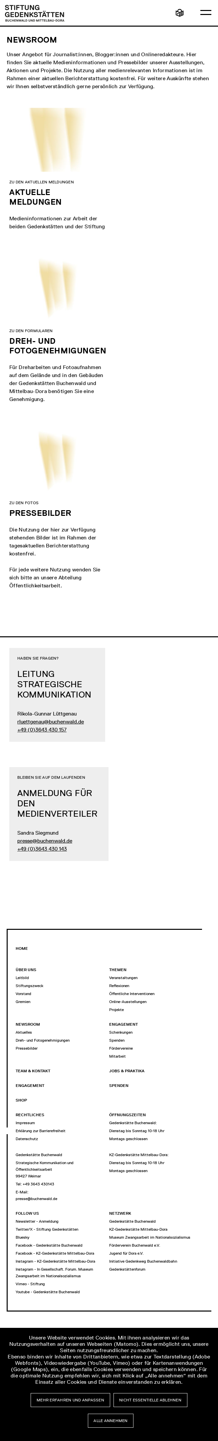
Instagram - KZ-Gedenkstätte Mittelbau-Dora (55, 1261)
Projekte (116, 1009)
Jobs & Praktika (126, 1071)
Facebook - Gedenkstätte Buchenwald (49, 1245)
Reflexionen (119, 985)
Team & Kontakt (33, 1071)
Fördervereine (121, 1048)
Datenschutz (27, 1138)
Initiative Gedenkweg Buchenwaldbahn (143, 1261)
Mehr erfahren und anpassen (70, 1400)
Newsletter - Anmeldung (37, 1221)
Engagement (30, 1085)
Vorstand (23, 993)
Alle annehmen (111, 1420)
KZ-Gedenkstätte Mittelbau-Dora (138, 1229)
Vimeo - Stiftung (30, 1284)
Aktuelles (24, 1032)
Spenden (116, 1040)
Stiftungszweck (29, 985)
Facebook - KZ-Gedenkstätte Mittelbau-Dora (55, 1253)
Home (22, 948)
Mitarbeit (117, 1056)
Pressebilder (27, 1048)
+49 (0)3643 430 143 (42, 849)
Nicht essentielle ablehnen (150, 1400)
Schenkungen (120, 1032)
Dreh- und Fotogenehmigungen (43, 1040)
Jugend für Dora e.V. (126, 1253)
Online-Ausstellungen (127, 1001)
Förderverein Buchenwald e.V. (134, 1245)
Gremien (23, 1001)
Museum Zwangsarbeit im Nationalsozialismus (149, 1237)
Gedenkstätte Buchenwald (132, 1221)
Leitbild (22, 977)
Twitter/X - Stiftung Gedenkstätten (47, 1229)
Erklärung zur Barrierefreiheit (41, 1131)
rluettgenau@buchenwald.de (50, 722)
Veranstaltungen (123, 977)
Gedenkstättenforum (127, 1269)
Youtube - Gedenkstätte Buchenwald (48, 1292)
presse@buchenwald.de (44, 841)
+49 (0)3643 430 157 (42, 729)
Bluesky (22, 1237)
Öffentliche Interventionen (131, 993)
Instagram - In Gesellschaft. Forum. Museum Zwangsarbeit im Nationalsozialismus (54, 1272)
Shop (21, 1100)
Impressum (25, 1123)
